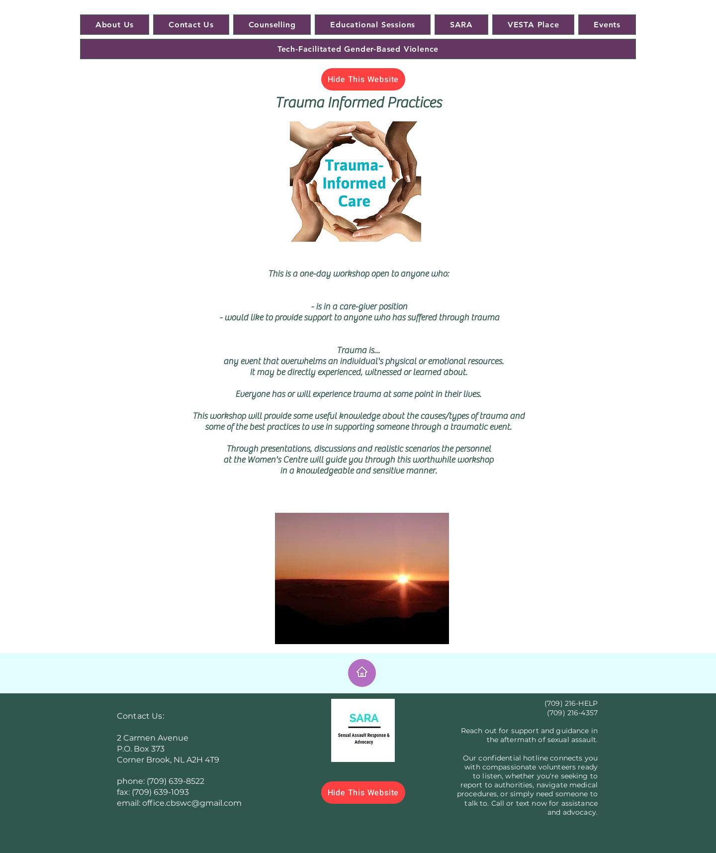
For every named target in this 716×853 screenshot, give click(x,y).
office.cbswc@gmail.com (192, 803)
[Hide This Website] (363, 79)
